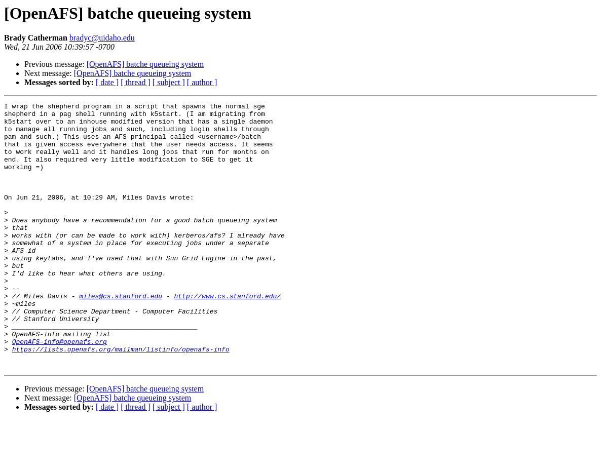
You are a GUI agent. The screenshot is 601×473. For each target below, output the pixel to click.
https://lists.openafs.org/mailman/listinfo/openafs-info (121, 399)
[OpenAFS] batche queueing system (145, 64)
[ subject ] (169, 82)
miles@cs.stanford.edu (120, 335)
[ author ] (202, 82)
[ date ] (107, 82)
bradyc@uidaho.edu (102, 37)
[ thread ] (136, 82)
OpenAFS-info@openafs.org (59, 390)
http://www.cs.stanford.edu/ (227, 335)
